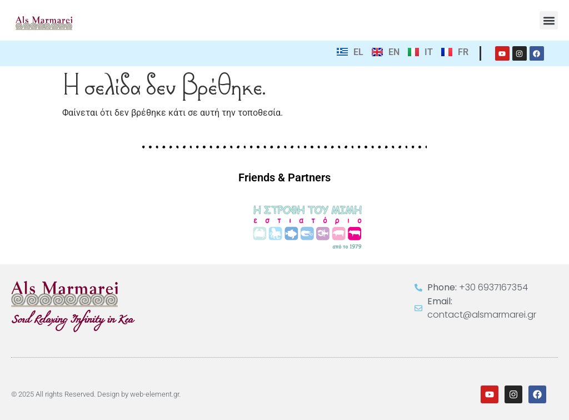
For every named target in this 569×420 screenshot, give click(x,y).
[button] (549, 20)
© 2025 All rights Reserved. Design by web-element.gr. (96, 394)
